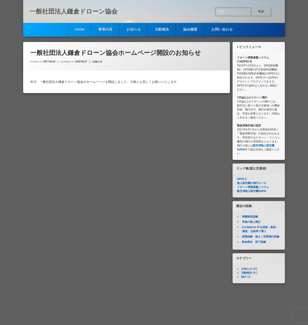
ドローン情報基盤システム (253, 187)
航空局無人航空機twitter (251, 191)
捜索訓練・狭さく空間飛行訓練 (260, 236)
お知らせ (134, 29)
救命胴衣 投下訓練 (254, 241)
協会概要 (190, 29)
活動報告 (162, 29)
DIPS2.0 (241, 179)
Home (79, 29)
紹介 (244, 276)
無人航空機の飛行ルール (251, 183)
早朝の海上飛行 (251, 221)
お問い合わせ (222, 29)
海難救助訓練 (250, 216)
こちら (261, 85)
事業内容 (105, 29)
